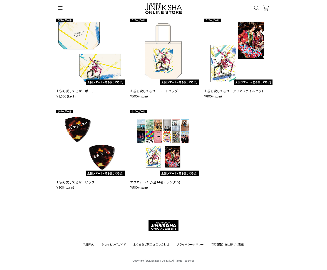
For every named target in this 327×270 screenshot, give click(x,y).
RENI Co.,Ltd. (163, 260)
